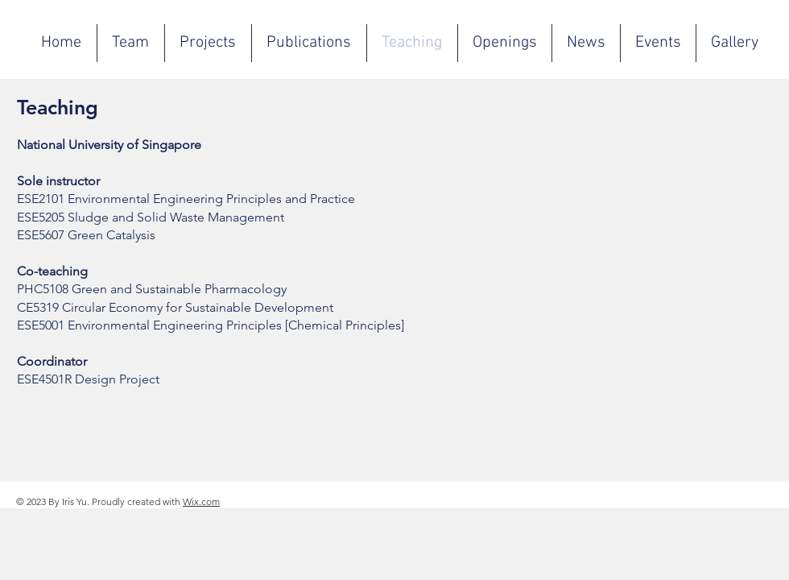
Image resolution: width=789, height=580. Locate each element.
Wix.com (201, 501)
